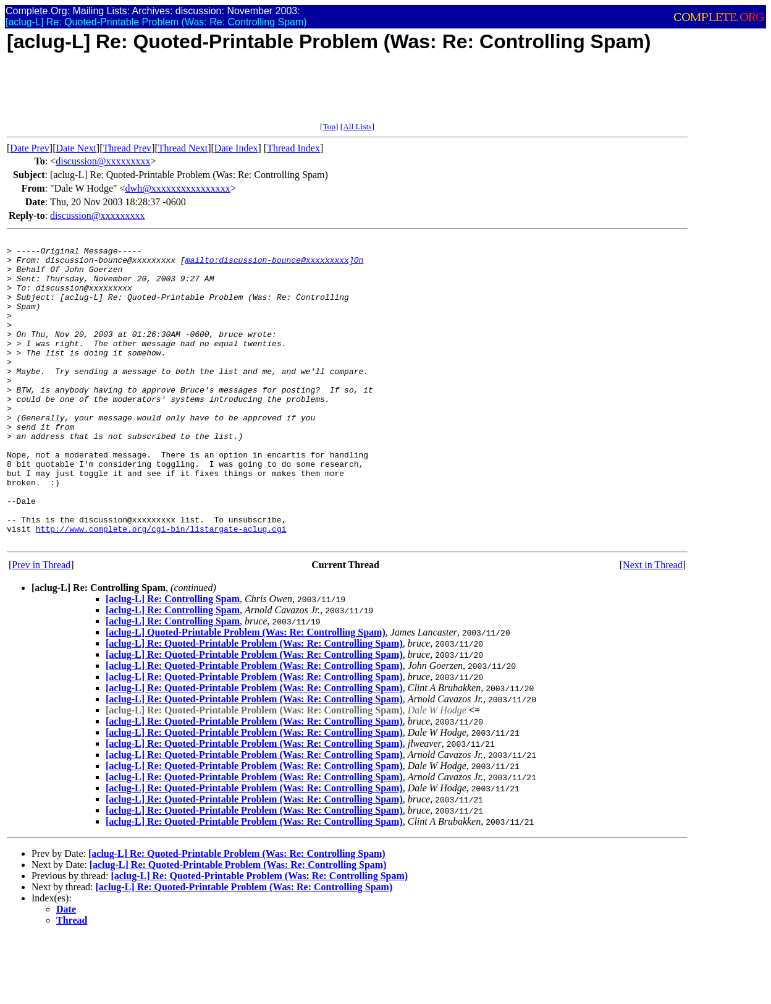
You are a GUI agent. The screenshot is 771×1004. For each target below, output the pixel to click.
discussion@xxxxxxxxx (103, 161)
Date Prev (29, 148)
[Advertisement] (232, 94)
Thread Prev (127, 148)
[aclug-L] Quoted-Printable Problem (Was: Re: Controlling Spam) (246, 693)
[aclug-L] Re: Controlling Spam (173, 660)
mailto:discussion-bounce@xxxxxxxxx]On (274, 265)
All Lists (357, 126)
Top (328, 126)
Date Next (76, 148)
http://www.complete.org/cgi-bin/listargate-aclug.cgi (161, 587)
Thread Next (183, 148)
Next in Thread (653, 626)
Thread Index (293, 148)
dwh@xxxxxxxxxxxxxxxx (177, 188)
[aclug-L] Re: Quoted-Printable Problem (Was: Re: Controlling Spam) (254, 704)
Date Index (236, 148)
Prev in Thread (41, 626)
